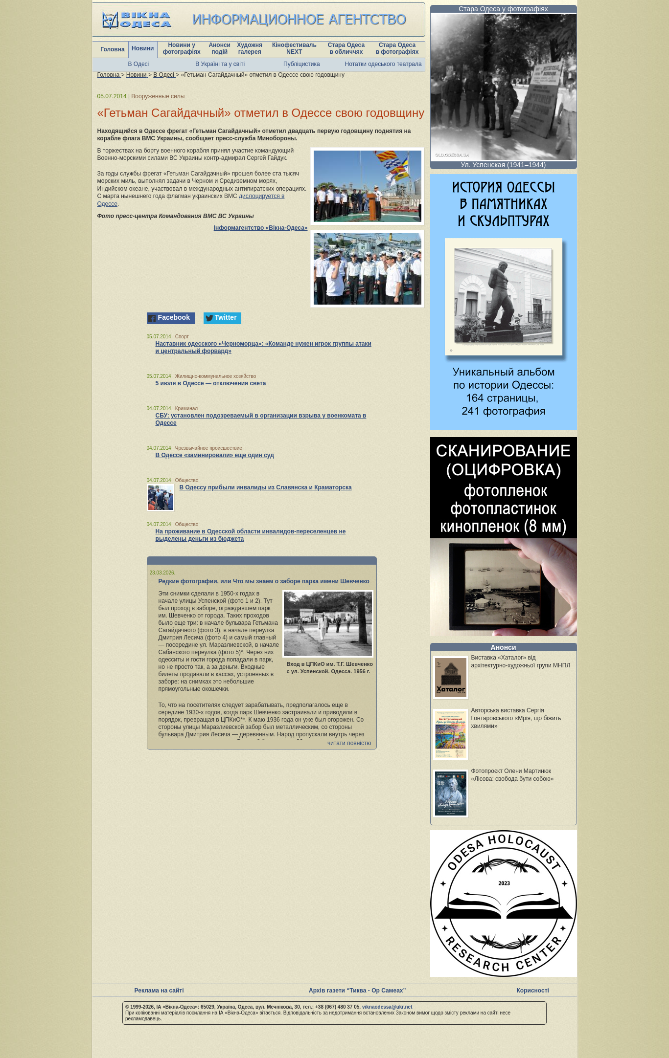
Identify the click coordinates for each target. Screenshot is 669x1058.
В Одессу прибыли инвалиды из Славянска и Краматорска (266, 487)
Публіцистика (301, 64)
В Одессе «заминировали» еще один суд (215, 455)
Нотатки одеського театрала (383, 64)
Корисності (533, 990)
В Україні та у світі (220, 64)
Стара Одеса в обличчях (346, 48)
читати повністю (349, 743)
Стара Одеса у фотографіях (503, 9)
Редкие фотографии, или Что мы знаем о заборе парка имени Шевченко (264, 581)
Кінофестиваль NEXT (294, 48)
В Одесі (138, 64)
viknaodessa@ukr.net (387, 1007)
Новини (143, 48)
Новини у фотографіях (182, 48)
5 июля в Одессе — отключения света (211, 383)
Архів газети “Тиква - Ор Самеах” (357, 990)
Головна (112, 49)
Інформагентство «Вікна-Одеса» (261, 227)
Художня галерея (249, 48)
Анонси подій (219, 48)
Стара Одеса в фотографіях (397, 48)
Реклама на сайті (159, 990)
